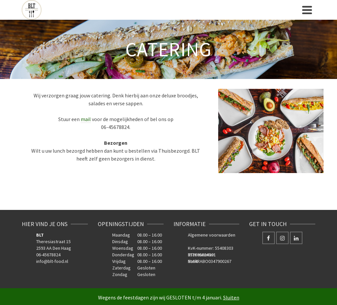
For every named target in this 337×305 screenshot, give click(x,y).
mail (86, 119)
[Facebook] (268, 238)
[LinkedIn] (296, 238)
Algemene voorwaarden (211, 235)
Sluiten (231, 297)
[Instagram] (282, 238)
